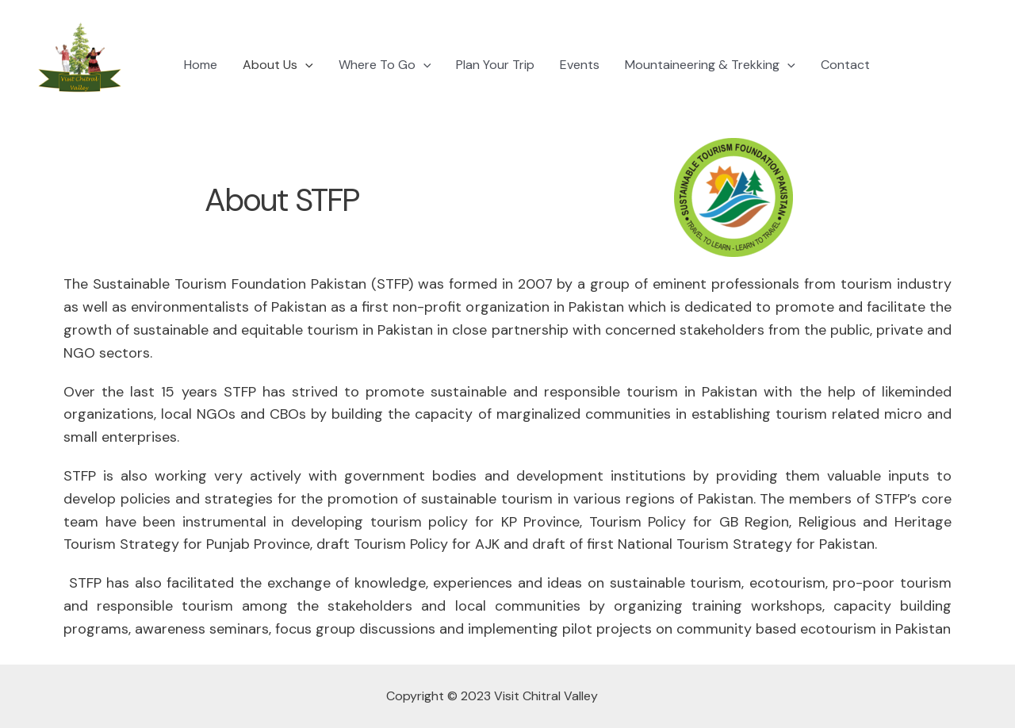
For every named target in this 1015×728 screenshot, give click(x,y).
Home (200, 64)
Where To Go (385, 65)
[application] (305, 65)
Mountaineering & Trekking (710, 65)
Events (579, 64)
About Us (278, 65)
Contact (845, 64)
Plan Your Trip (495, 64)
